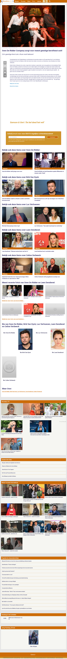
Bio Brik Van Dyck (25, 352)
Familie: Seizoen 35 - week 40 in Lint (9, 533)
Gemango (61, 657)
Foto (33, 1)
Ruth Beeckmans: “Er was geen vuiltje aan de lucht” (13, 604)
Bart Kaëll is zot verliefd (7, 601)
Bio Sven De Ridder (9, 333)
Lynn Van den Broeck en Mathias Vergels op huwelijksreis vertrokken (17, 608)
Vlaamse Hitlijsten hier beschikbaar (9, 466)
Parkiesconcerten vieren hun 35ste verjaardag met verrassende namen (17, 567)
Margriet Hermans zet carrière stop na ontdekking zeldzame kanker (17, 561)
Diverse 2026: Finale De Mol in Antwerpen (54, 497)
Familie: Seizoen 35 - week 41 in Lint (9, 497)
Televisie (23, 1)
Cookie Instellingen (51, 657)
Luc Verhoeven (21, 391)
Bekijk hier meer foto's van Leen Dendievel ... (13, 319)
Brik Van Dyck (13, 391)
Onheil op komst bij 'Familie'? (8, 571)
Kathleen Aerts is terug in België (9, 581)
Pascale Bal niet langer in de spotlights (10, 584)
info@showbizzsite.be (41, 657)
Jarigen (39, 1)
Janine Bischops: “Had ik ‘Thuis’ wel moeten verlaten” (13, 591)
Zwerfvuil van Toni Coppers (8, 469)
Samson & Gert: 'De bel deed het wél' (27, 122)
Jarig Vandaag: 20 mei (8, 628)
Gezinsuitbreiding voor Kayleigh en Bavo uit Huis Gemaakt (14, 594)
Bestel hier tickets (14, 86)
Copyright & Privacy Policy (29, 657)
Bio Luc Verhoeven (41, 333)
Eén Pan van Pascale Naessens (8, 472)
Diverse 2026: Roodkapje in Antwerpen (10, 516)
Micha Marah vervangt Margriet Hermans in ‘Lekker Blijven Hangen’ (16, 598)
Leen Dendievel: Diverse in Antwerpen (10, 314)
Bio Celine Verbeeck (9, 380)
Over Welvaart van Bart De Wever (9, 476)
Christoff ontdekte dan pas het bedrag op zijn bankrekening (15, 577)
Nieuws (17, 1)
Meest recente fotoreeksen (10, 482)
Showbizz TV (5, 401)
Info (22, 657)
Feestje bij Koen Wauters (7, 588)
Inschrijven (52, 137)
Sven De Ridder (6, 391)
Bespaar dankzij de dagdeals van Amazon (11, 462)
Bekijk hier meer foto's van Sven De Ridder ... (13, 300)
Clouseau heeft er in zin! (7, 574)
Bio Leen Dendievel (57, 352)
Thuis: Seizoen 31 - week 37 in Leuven (31, 516)
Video (28, 1)
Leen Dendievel (29, 391)
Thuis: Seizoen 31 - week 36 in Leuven (10, 550)
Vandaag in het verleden (9, 614)
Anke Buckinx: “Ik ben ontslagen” (9, 564)
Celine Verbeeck (38, 391)
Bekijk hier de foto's (14, 83)
